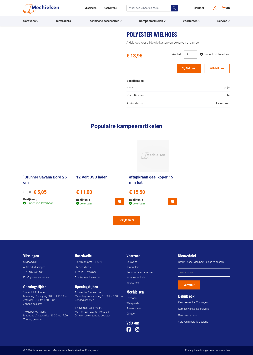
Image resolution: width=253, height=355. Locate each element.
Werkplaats (132, 303)
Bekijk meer (126, 220)
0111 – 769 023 (87, 272)
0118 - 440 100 (34, 272)
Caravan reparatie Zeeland (193, 321)
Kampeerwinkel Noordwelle (193, 308)
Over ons (131, 298)
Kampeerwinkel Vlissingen (193, 302)
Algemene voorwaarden (216, 350)
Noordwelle (110, 8)
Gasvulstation (134, 308)
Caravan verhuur (187, 315)
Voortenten (191, 21)
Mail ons (217, 68)
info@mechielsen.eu (37, 277)
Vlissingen (91, 8)
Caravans (30, 21)
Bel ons (188, 68)
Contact (199, 8)
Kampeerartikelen (152, 21)
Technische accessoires (105, 21)
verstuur (189, 285)
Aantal (176, 54)
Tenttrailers (63, 21)
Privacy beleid (193, 350)
